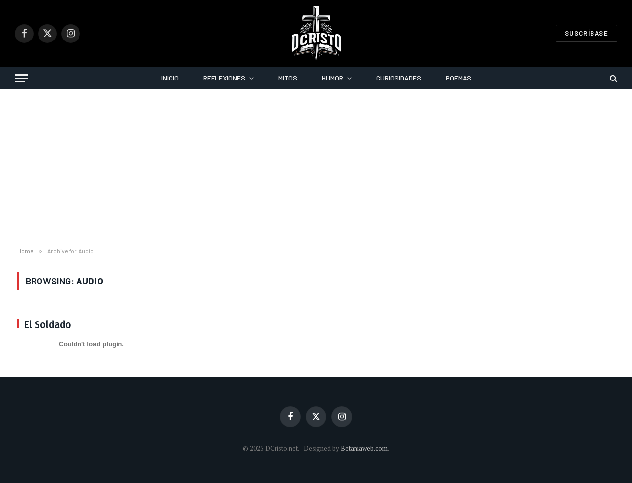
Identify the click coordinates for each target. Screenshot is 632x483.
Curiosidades (398, 78)
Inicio (170, 78)
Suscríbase (586, 33)
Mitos (287, 78)
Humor (332, 78)
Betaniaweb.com (364, 448)
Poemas (458, 78)
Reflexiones (224, 78)
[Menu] (21, 78)
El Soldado (47, 325)
